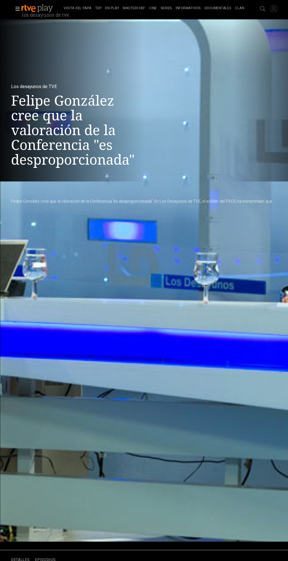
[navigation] (154, 8)
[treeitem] (77, 8)
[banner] (41, 8)
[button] (16, 9)
